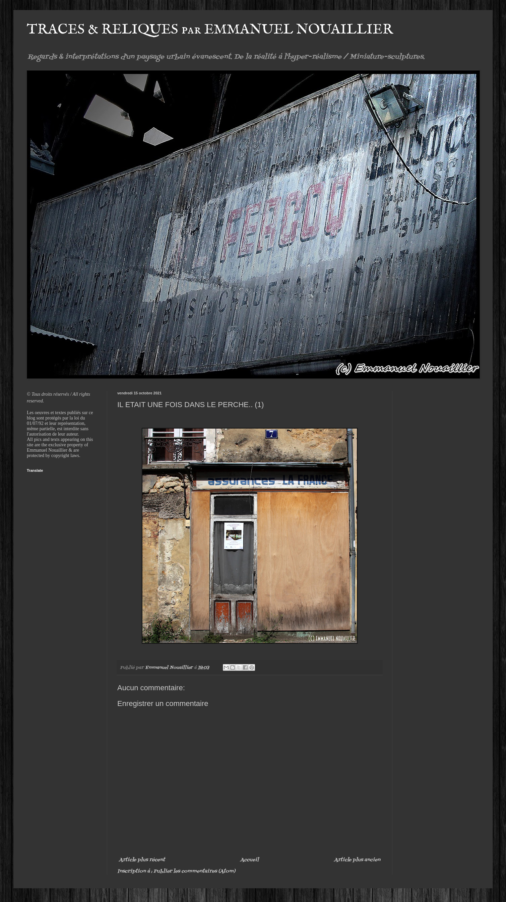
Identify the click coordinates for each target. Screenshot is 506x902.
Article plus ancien (357, 859)
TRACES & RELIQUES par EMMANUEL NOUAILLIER (210, 30)
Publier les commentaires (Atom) (194, 871)
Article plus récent (142, 859)
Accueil (249, 859)
